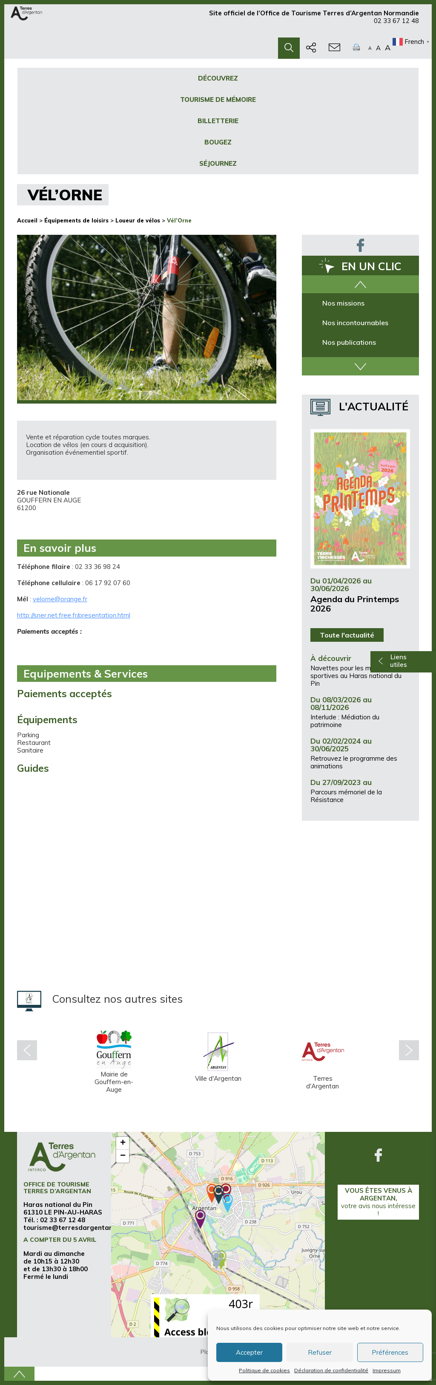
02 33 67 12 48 (396, 24)
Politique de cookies (264, 1370)
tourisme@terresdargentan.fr (71, 1227)
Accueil (27, 220)
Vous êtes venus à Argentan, (378, 1202)
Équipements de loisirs (76, 220)
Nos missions (343, 303)
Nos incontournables (355, 322)
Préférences (390, 1352)
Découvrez (218, 78)
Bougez (218, 142)
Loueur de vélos (137, 220)
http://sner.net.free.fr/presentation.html (73, 615)
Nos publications (349, 342)
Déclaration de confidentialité (331, 1370)
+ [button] (123, 1143)
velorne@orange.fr (60, 599)
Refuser (320, 1352)
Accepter (249, 1352)
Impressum (387, 1370)
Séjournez (218, 163)
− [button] (123, 1156)
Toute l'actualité (347, 635)
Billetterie (218, 121)
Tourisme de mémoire (218, 99)
